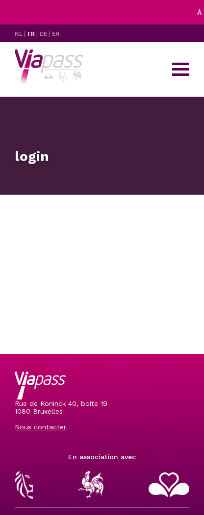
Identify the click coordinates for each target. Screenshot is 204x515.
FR (31, 33)
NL (19, 33)
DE (44, 33)
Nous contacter (40, 427)
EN (56, 33)
